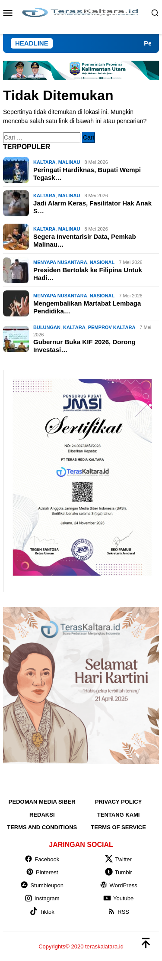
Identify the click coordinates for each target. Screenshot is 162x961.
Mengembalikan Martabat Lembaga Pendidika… (87, 307)
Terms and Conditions (42, 827)
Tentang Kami (118, 814)
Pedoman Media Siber (42, 801)
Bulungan (46, 327)
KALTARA (44, 162)
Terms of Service (118, 827)
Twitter (118, 859)
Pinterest (42, 872)
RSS (118, 912)
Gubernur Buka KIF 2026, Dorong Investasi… (84, 345)
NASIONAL (102, 262)
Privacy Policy (118, 801)
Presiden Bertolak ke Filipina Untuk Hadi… (87, 273)
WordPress (118, 885)
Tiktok (42, 912)
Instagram (42, 898)
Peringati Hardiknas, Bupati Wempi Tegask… (87, 173)
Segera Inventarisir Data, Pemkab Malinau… (84, 240)
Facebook (42, 859)
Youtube (118, 898)
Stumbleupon (42, 885)
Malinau (69, 162)
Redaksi (42, 814)
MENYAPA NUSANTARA (60, 262)
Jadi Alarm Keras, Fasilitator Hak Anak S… (92, 207)
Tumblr (118, 872)
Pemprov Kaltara (112, 327)
